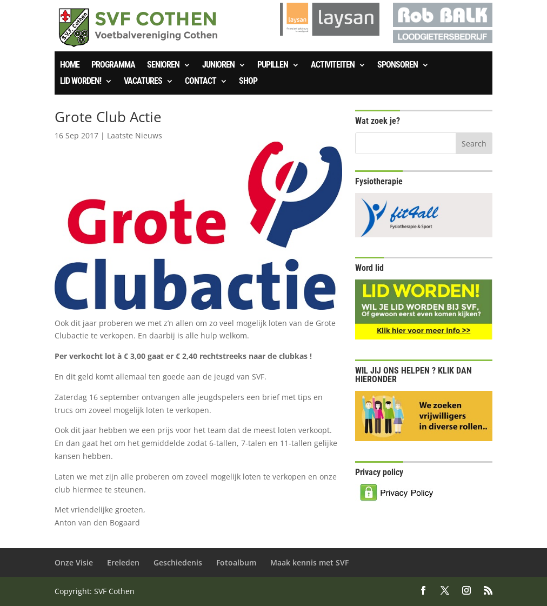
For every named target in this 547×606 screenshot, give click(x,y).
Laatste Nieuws (134, 135)
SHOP (248, 81)
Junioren (218, 65)
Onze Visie (74, 562)
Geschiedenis (178, 562)
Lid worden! (80, 81)
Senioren (163, 65)
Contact (200, 81)
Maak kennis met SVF (309, 562)
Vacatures (143, 81)
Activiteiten (333, 65)
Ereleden (123, 562)
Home (69, 65)
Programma (113, 65)
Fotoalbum (236, 562)
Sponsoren (397, 65)
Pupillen (272, 65)
